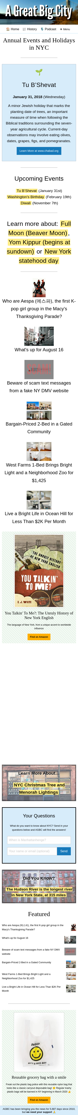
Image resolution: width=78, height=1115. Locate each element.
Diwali (26, 203)
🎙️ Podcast (48, 29)
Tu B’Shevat (27, 191)
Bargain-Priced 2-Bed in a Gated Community (26, 962)
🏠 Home (12, 29)
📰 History (29, 29)
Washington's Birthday (26, 197)
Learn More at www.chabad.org (39, 150)
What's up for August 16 (15, 937)
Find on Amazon (39, 637)
